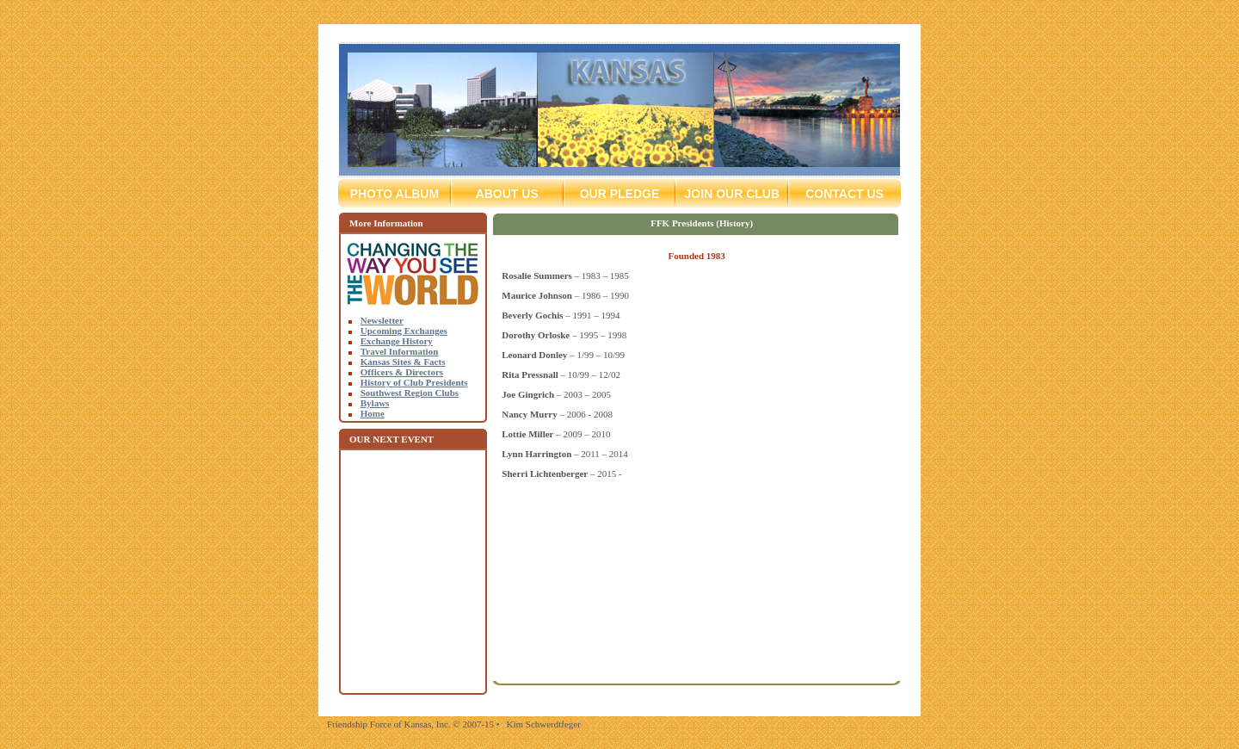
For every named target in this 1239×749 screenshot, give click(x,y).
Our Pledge (620, 193)
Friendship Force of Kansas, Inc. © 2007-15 (410, 724)
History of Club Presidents (414, 382)
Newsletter (382, 320)
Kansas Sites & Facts (403, 361)
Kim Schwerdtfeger (543, 724)
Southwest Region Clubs (410, 392)
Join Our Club (731, 193)
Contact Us (836, 193)
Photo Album (400, 193)
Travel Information (400, 351)
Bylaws (375, 403)
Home (373, 413)
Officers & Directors (402, 372)
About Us (507, 193)
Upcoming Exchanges (404, 330)
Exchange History (397, 341)
